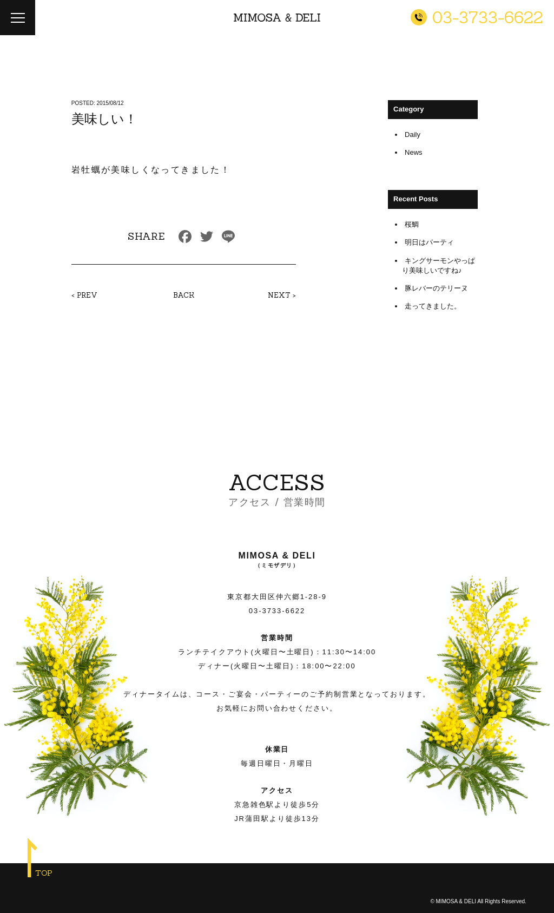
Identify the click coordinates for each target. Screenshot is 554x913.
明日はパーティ (429, 242)
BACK (183, 295)
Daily (412, 134)
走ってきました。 (433, 306)
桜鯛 (412, 224)
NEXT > (282, 295)
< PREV (84, 295)
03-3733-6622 (277, 611)
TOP (43, 873)
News (414, 152)
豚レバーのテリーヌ (436, 288)
